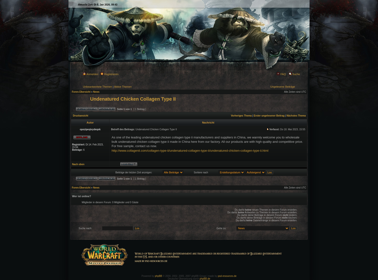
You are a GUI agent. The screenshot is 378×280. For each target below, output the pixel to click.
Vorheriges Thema (241, 115)
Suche (294, 74)
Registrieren (109, 74)
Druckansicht (80, 115)
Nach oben (78, 164)
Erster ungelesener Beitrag (269, 115)
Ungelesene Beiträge (282, 86)
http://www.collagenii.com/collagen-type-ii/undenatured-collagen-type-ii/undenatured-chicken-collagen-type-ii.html (190, 150)
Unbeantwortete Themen (97, 86)
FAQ (281, 74)
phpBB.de (205, 278)
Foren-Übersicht (81, 92)
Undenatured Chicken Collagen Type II (133, 99)
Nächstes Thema (296, 115)
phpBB (158, 276)
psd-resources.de (227, 276)
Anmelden (90, 74)
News (96, 92)
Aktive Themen (123, 86)
